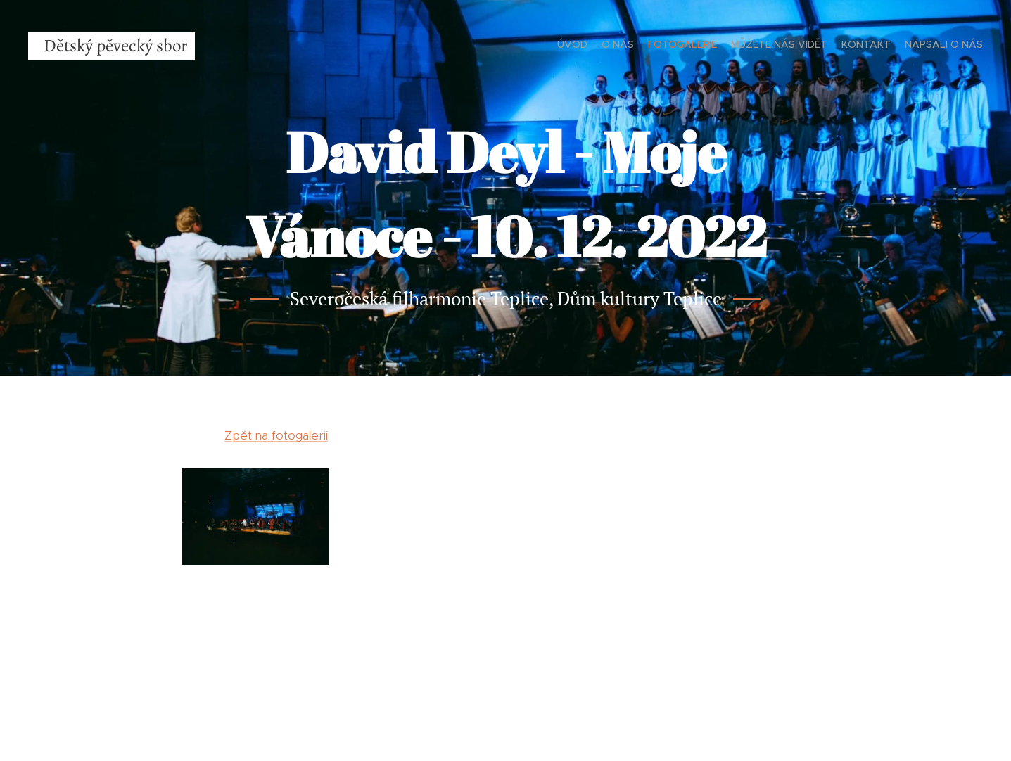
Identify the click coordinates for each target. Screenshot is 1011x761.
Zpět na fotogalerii (276, 435)
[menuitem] (914, 45)
